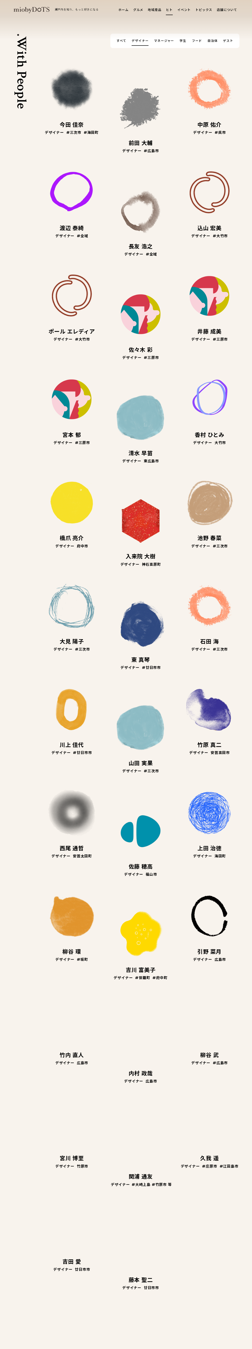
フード (197, 40)
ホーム (123, 10)
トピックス (203, 10)
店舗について (227, 10)
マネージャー (164, 40)
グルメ (138, 10)
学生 (183, 40)
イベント (184, 10)
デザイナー (140, 40)
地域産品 (154, 10)
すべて (121, 40)
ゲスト (228, 40)
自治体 (212, 40)
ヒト (169, 10)
